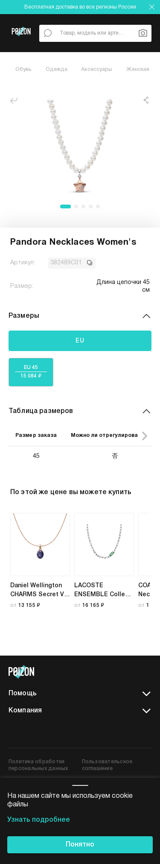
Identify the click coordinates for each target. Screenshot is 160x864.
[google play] (80, 732)
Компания (80, 711)
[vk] (128, 672)
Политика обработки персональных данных (38, 765)
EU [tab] (80, 340)
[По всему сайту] (47, 33)
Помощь (80, 694)
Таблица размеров (80, 411)
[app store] (29, 732)
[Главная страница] (21, 42)
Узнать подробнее (38, 820)
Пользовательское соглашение (107, 765)
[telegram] (145, 672)
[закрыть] (151, 6)
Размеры (80, 316)
